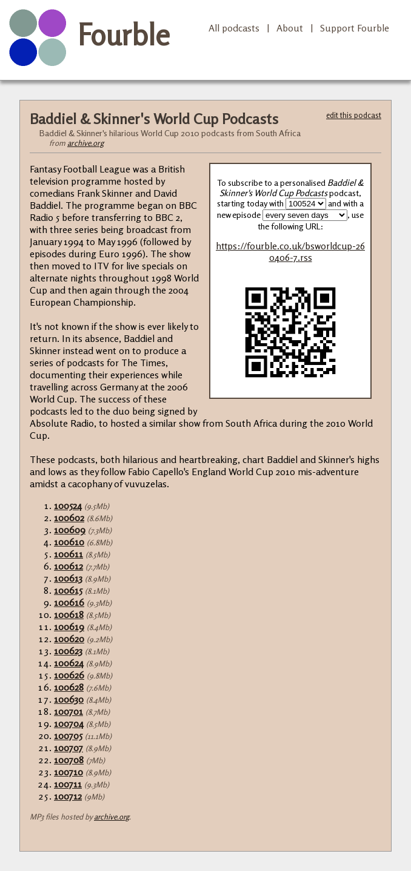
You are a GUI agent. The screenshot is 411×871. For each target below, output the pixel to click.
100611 (68, 554)
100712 (68, 796)
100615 (68, 590)
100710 (68, 772)
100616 (69, 602)
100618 (69, 614)
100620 (69, 639)
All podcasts (234, 28)
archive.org (85, 143)
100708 (69, 760)
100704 (69, 723)
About (289, 28)
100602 (69, 517)
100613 (68, 578)
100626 (69, 675)
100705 (68, 735)
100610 (69, 542)
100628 (69, 687)
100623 (68, 651)
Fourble (124, 34)
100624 (69, 663)
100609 (69, 530)
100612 (68, 566)
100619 (69, 626)
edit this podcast (353, 115)
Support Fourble (354, 28)
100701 (68, 711)
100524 (68, 505)
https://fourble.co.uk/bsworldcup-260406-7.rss (290, 251)
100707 (68, 747)
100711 (68, 784)
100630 (69, 699)
